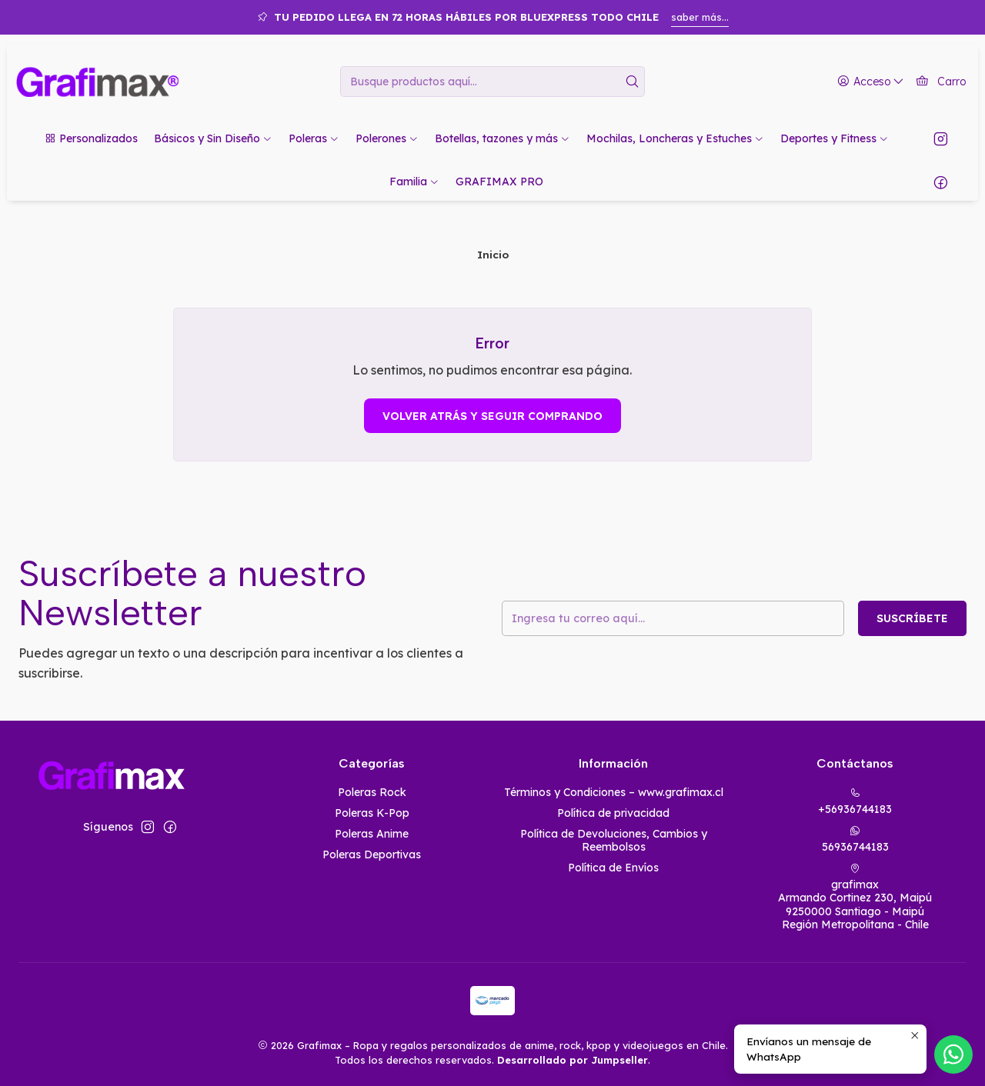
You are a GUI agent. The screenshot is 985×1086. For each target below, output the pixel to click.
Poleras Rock (372, 792)
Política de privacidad (613, 813)
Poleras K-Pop (372, 813)
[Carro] (941, 82)
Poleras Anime (372, 834)
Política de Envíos (613, 867)
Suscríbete (912, 618)
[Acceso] (870, 82)
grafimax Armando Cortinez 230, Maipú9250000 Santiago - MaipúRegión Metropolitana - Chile (855, 897)
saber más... (700, 17)
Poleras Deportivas (371, 854)
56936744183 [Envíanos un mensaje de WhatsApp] (855, 839)
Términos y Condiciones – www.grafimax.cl (613, 792)
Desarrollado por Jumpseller (572, 1060)
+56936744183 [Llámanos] (855, 802)
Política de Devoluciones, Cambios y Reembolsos (613, 840)
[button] (91, 138)
